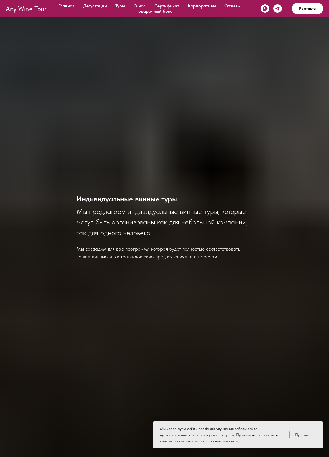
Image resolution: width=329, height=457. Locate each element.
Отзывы (232, 6)
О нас (140, 6)
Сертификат (166, 6)
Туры (120, 6)
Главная (66, 6)
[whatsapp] (265, 8)
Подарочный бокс (153, 11)
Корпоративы (202, 6)
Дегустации (95, 6)
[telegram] (277, 8)
